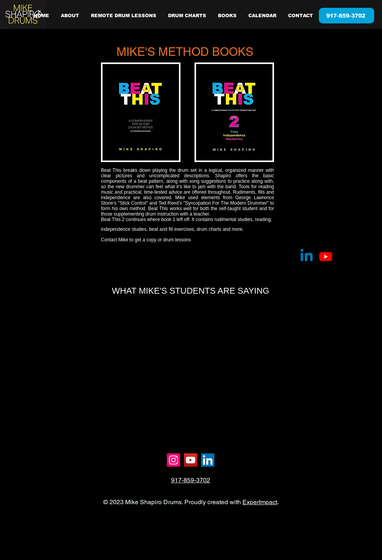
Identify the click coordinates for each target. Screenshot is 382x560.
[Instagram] (173, 460)
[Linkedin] (306, 256)
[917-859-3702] (346, 15)
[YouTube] (190, 460)
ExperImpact (259, 502)
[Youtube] (325, 256)
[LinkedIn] (207, 460)
